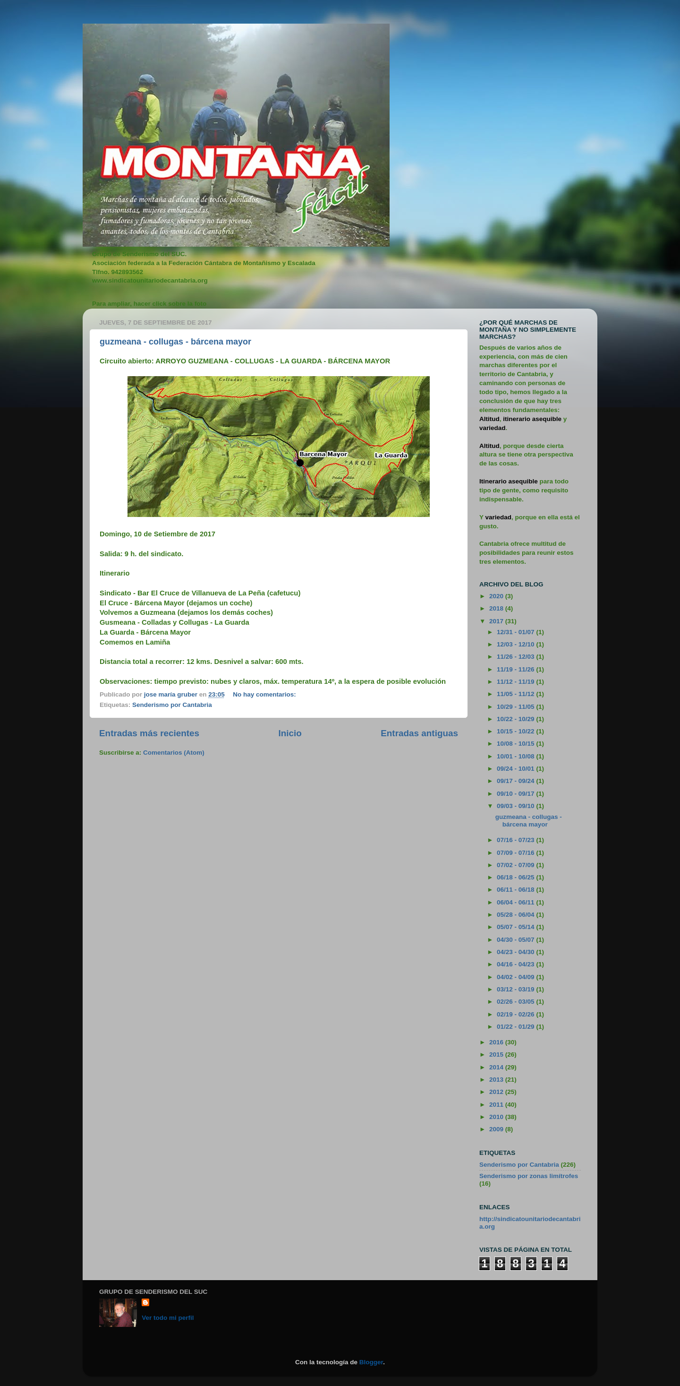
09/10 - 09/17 (516, 793)
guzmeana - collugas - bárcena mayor (175, 341)
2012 (497, 1091)
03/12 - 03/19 (516, 989)
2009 (497, 1129)
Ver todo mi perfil (168, 1317)
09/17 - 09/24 (516, 780)
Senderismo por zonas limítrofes (528, 1175)
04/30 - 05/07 (516, 939)
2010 (497, 1116)
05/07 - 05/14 (516, 926)
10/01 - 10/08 (516, 756)
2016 (497, 1042)
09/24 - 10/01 (516, 768)
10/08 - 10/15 (516, 743)
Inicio (290, 733)
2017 (497, 621)
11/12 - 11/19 (516, 681)
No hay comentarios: (265, 694)
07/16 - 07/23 (516, 840)
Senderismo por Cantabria (172, 704)
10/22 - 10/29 (516, 719)
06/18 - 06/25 (516, 877)
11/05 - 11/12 (516, 693)
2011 (497, 1104)
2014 (497, 1067)
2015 (497, 1054)
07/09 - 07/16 (516, 852)
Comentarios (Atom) (173, 752)
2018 (497, 608)
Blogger (371, 1362)
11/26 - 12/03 (516, 656)
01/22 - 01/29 (516, 1026)
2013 (497, 1079)
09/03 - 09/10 (516, 805)
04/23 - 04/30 (516, 952)
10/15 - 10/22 (516, 731)
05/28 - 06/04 (516, 914)
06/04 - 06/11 (516, 902)
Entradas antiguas (419, 733)
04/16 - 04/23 (516, 964)
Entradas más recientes (149, 733)
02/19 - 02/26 (516, 1014)
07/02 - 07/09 (516, 865)
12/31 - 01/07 (516, 632)
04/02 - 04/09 (516, 977)
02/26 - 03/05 (516, 1001)
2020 (497, 596)
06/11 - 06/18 (516, 889)
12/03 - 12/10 (516, 644)
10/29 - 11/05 (516, 706)
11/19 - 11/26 (516, 669)
